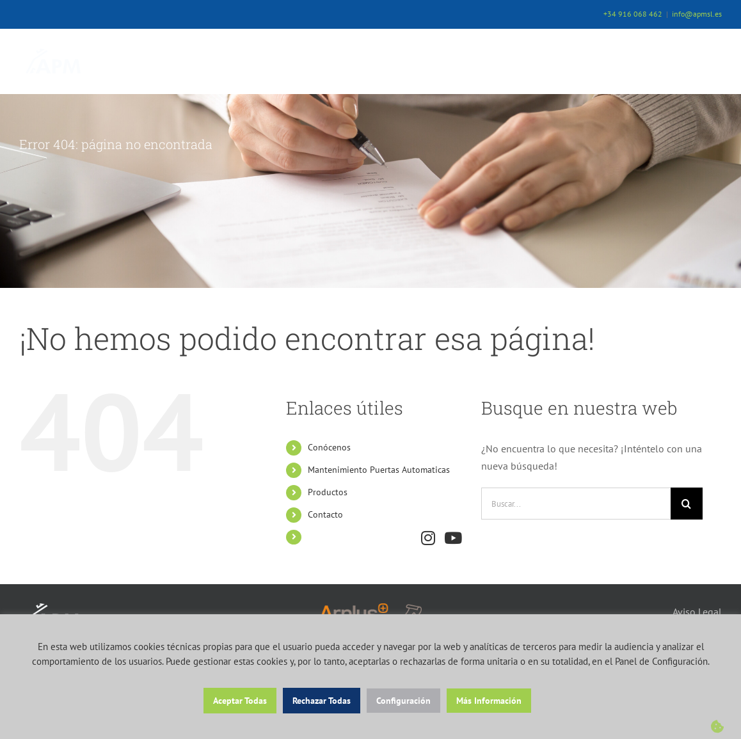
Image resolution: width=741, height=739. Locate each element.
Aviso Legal (697, 611)
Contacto (325, 514)
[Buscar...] (576, 504)
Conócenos (329, 447)
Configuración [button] (403, 700)
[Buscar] (687, 504)
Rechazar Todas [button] (321, 700)
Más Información (489, 700)
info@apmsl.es (697, 14)
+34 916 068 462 (632, 14)
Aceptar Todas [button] (240, 700)
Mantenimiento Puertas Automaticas (379, 469)
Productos (327, 492)
